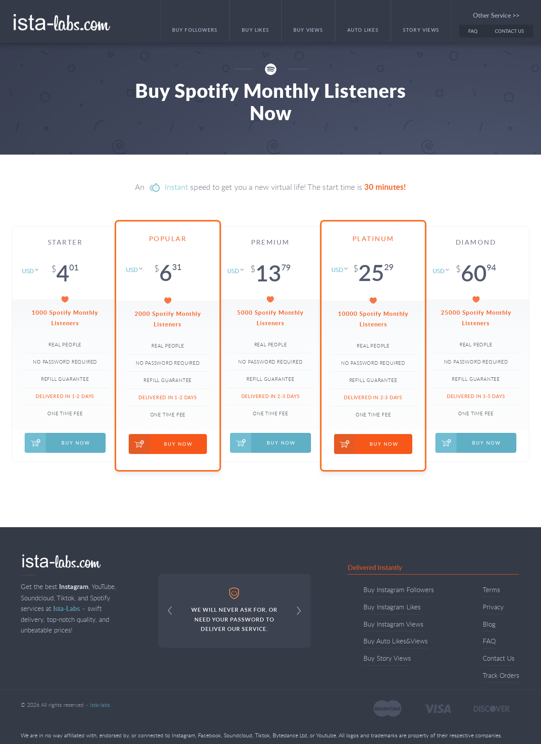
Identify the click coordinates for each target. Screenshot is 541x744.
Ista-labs (61, 22)
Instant (177, 187)
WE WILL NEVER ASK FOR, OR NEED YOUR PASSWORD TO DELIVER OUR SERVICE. (234, 609)
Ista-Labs (66, 608)
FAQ (473, 31)
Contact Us (509, 31)
